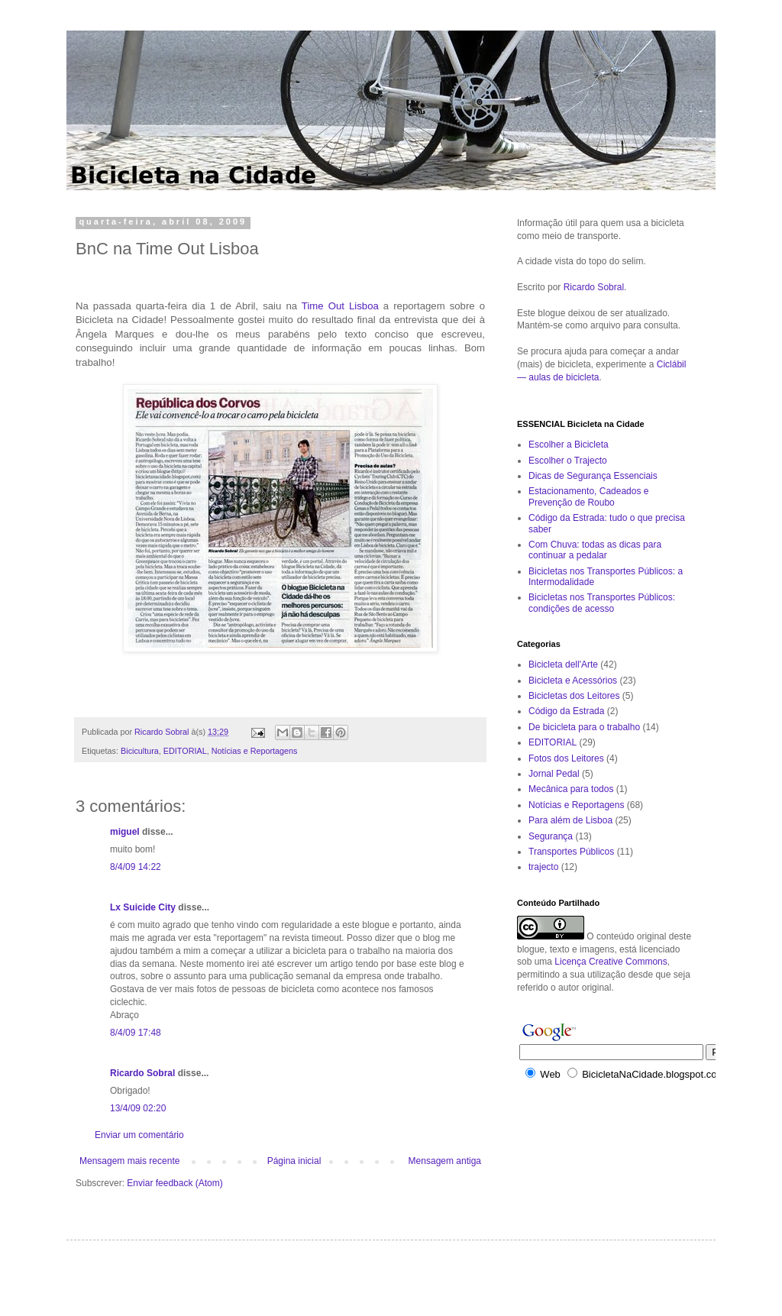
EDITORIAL (185, 750)
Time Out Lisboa (340, 306)
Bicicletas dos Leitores (573, 695)
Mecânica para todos (570, 789)
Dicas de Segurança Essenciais (593, 475)
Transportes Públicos (571, 851)
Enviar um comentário (139, 1135)
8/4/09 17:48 (135, 1032)
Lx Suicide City (143, 907)
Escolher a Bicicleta (568, 444)
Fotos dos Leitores (566, 758)
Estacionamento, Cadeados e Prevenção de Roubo (588, 496)
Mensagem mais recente (129, 1161)
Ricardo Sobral (142, 1073)
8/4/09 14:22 (135, 867)
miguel (125, 831)
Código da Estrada (566, 711)
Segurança (550, 836)
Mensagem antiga (445, 1161)
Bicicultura (140, 750)
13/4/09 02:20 (138, 1108)
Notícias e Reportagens (255, 750)
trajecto (543, 867)
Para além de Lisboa (570, 820)
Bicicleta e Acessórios (572, 680)
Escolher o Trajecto (567, 460)
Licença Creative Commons (610, 961)
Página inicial (294, 1161)
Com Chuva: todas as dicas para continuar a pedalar (594, 550)
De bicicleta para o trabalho (584, 727)
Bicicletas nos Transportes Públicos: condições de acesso (601, 602)
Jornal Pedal (554, 773)
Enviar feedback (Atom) (174, 1183)
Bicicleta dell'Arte (563, 664)
